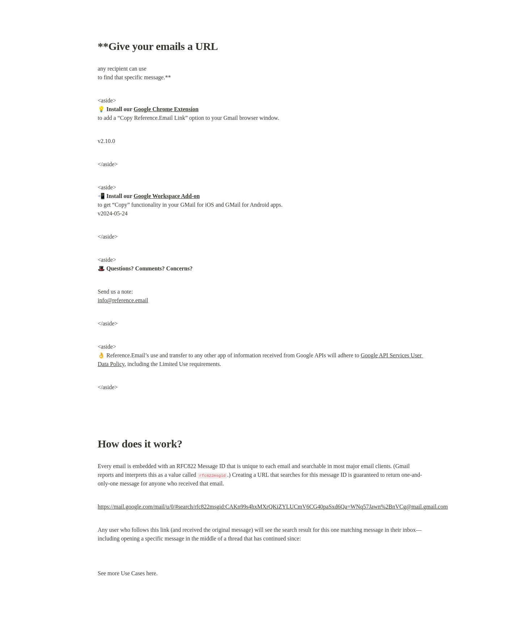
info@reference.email (123, 300)
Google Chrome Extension (166, 109)
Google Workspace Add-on (167, 196)
